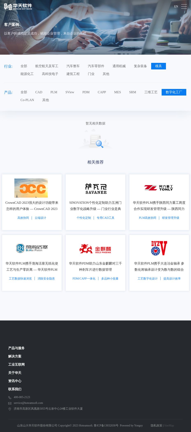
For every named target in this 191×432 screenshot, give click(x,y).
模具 (158, 66)
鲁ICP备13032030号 (106, 425)
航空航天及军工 (46, 66)
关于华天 (14, 372)
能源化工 (27, 74)
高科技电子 (50, 74)
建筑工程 (73, 74)
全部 (24, 66)
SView (70, 92)
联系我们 (14, 389)
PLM (54, 92)
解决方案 (14, 356)
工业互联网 (16, 364)
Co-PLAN (27, 100)
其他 (106, 74)
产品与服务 (16, 348)
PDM (86, 92)
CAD (38, 92)
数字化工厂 (174, 92)
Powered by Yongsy (131, 425)
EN (176, 6)
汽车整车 (73, 66)
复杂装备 (140, 66)
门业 (91, 74)
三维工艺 (151, 92)
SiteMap (169, 425)
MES (117, 92)
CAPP (102, 92)
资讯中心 (14, 381)
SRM (132, 92)
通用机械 (119, 66)
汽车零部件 (96, 66)
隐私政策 (156, 425)
